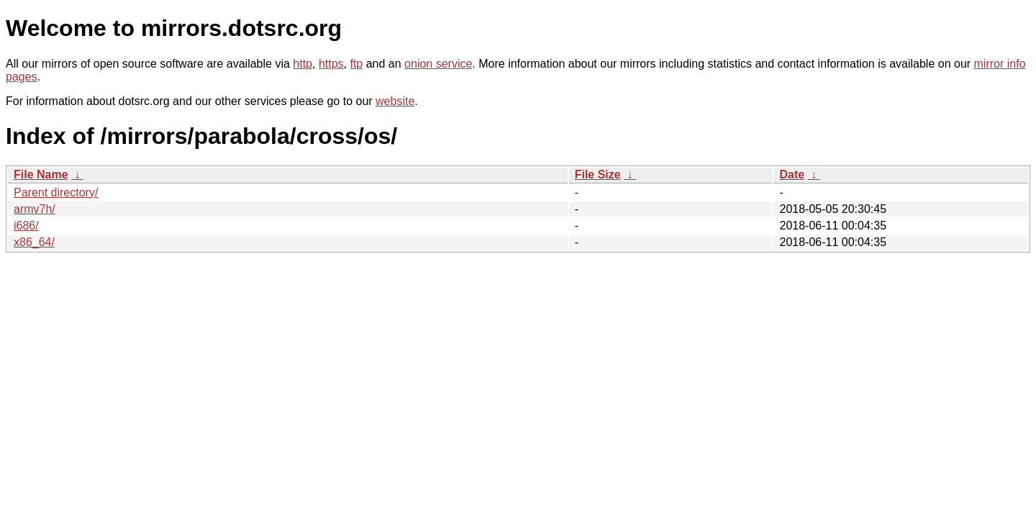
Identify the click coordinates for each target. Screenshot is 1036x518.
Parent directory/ (56, 192)
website (395, 101)
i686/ (26, 225)
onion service (438, 64)
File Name (41, 174)
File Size (598, 174)
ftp (356, 64)
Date (791, 174)
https (331, 64)
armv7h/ (34, 209)
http (302, 64)
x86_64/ (34, 242)
